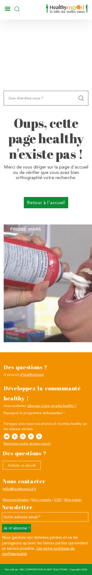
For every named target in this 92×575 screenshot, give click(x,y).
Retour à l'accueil (46, 202)
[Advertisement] (46, 66)
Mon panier (73, 500)
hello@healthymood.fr (19, 489)
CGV (57, 500)
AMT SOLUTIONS (57, 569)
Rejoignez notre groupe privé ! (27, 443)
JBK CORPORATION (31, 569)
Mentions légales (15, 500)
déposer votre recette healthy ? (51, 406)
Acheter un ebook (22, 465)
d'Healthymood (31, 375)
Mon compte (41, 500)
